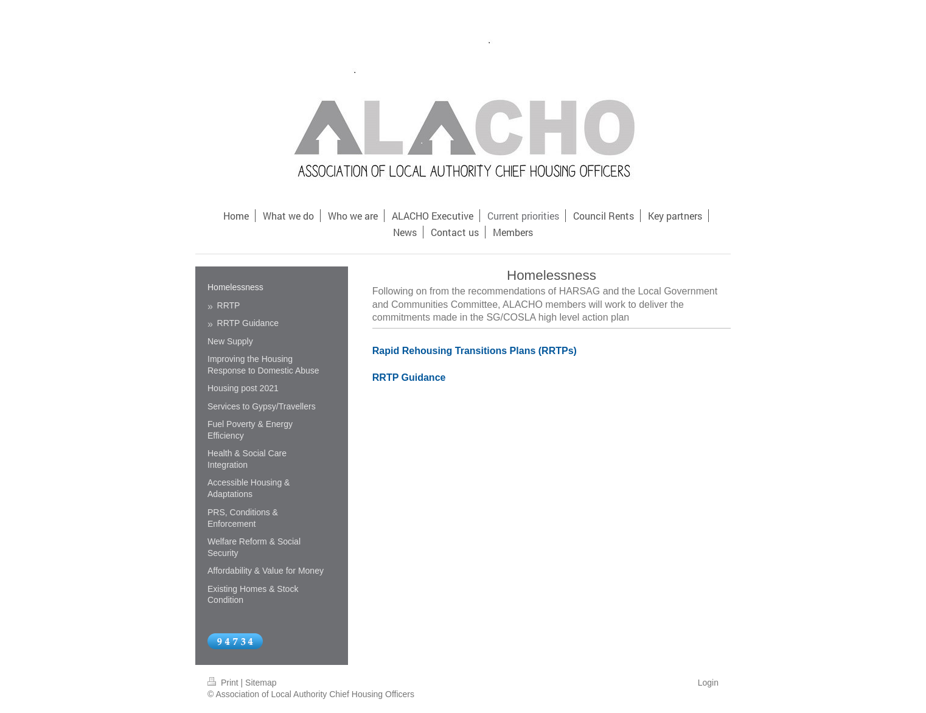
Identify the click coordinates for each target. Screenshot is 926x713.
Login (708, 682)
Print (224, 682)
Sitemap (260, 682)
